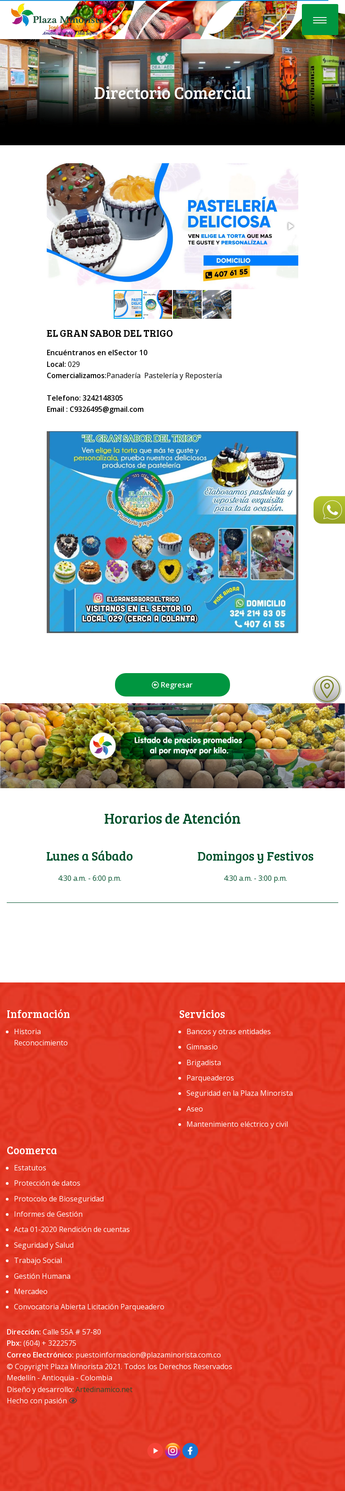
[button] (290, 226)
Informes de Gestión (48, 1214)
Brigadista (203, 1062)
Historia (27, 1031)
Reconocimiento (41, 1043)
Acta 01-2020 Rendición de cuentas (72, 1229)
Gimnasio (202, 1047)
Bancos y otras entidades (228, 1031)
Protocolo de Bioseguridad (59, 1199)
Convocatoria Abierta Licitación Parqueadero (89, 1307)
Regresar (172, 685)
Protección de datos (47, 1183)
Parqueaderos (210, 1078)
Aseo (194, 1109)
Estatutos (30, 1168)
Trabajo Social (38, 1260)
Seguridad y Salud (44, 1245)
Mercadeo (31, 1291)
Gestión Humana (42, 1276)
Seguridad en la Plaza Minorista (239, 1093)
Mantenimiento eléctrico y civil (237, 1124)
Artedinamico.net (104, 1389)
